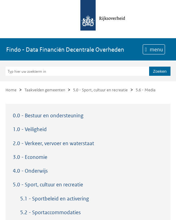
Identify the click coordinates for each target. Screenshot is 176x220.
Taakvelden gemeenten (44, 90)
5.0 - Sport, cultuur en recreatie (100, 90)
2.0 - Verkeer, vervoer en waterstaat (53, 143)
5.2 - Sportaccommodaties (50, 212)
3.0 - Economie (30, 157)
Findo (65, 49)
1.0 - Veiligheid (30, 129)
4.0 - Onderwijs (30, 170)
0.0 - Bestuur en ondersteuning (48, 115)
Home (11, 90)
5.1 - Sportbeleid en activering (54, 198)
